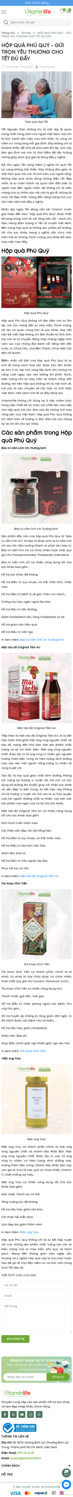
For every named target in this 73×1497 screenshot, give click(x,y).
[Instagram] (30, 1414)
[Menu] (3, 11)
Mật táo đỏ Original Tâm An (39, 876)
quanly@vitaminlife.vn (25, 1458)
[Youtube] (21, 1414)
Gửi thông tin (15, 1339)
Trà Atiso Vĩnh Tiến (33, 1051)
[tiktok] (39, 1414)
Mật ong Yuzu (29, 1232)
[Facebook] (4, 1414)
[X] (13, 1414)
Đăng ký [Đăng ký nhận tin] (58, 1377)
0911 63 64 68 (25, 1453)
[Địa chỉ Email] (36, 1377)
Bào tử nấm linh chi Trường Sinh (42, 640)
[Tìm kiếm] (6, 22)
